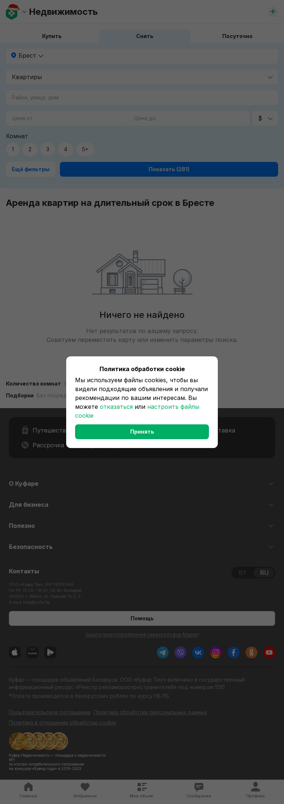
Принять (142, 431)
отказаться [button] (116, 406)
